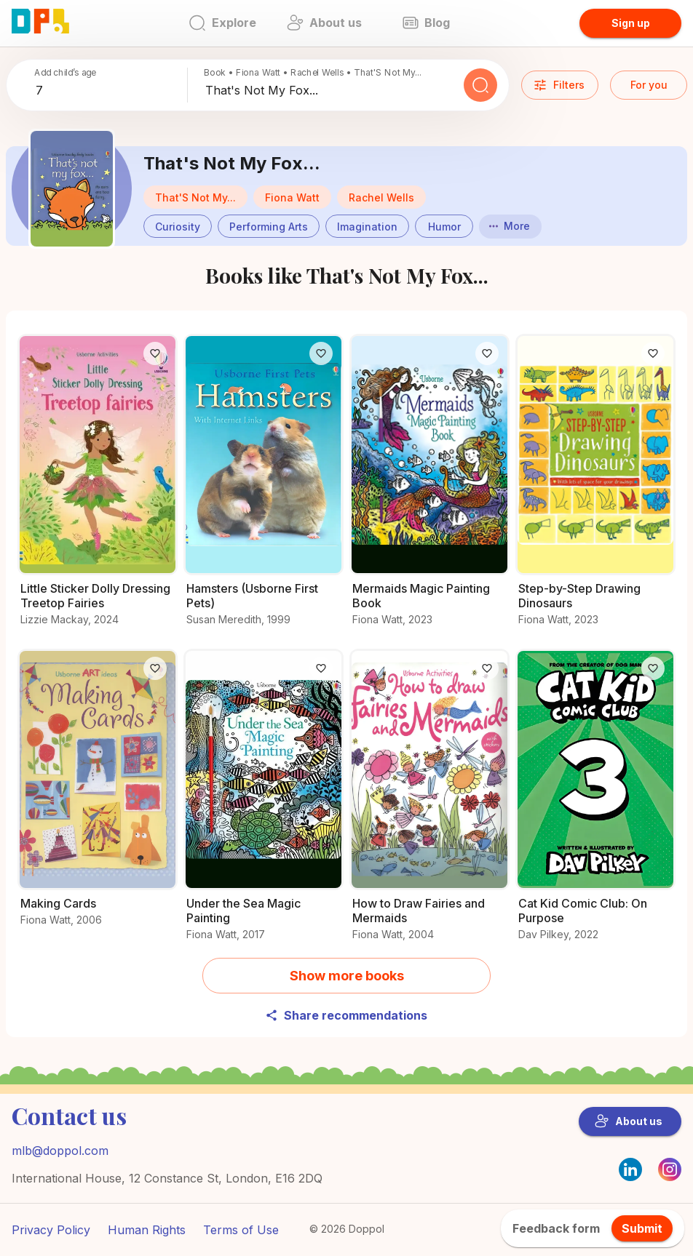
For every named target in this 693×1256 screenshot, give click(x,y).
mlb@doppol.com (60, 1150)
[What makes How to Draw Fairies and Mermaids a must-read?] (429, 803)
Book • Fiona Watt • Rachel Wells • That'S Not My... (312, 72)
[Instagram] (669, 1176)
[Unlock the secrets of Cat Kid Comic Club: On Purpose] (595, 803)
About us (628, 1121)
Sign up (630, 23)
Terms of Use (241, 1230)
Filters (559, 85)
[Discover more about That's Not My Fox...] (72, 189)
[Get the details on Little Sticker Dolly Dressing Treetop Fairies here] (97, 488)
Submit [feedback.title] (642, 1228)
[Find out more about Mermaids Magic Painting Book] (429, 488)
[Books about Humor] (444, 224)
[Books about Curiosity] (177, 224)
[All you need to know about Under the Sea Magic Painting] (263, 803)
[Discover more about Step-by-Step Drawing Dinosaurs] (595, 488)
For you (649, 85)
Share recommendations (346, 1015)
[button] (292, 197)
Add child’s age (65, 72)
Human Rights (147, 1230)
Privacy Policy (51, 1230)
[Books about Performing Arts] (269, 224)
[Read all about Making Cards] (97, 796)
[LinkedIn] (630, 1169)
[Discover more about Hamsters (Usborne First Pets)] (263, 488)
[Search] (480, 85)
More (509, 226)
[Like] (155, 353)
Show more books (347, 975)
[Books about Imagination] (367, 224)
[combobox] (108, 91)
